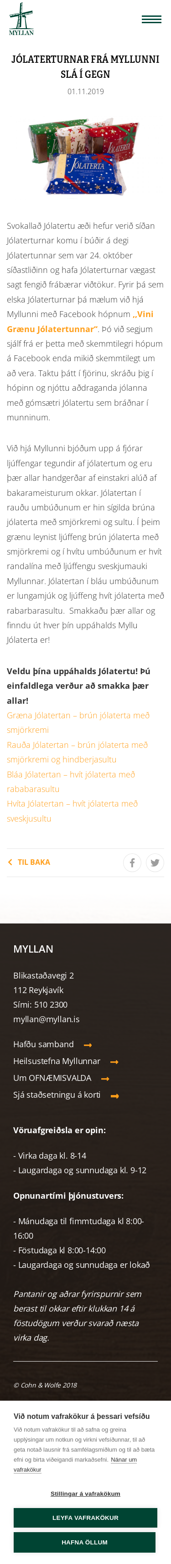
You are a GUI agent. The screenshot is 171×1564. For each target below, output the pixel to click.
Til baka (34, 862)
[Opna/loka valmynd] (151, 19)
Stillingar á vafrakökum (85, 1493)
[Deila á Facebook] (132, 862)
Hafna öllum (85, 1542)
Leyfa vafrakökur (85, 1517)
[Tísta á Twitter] (155, 862)
